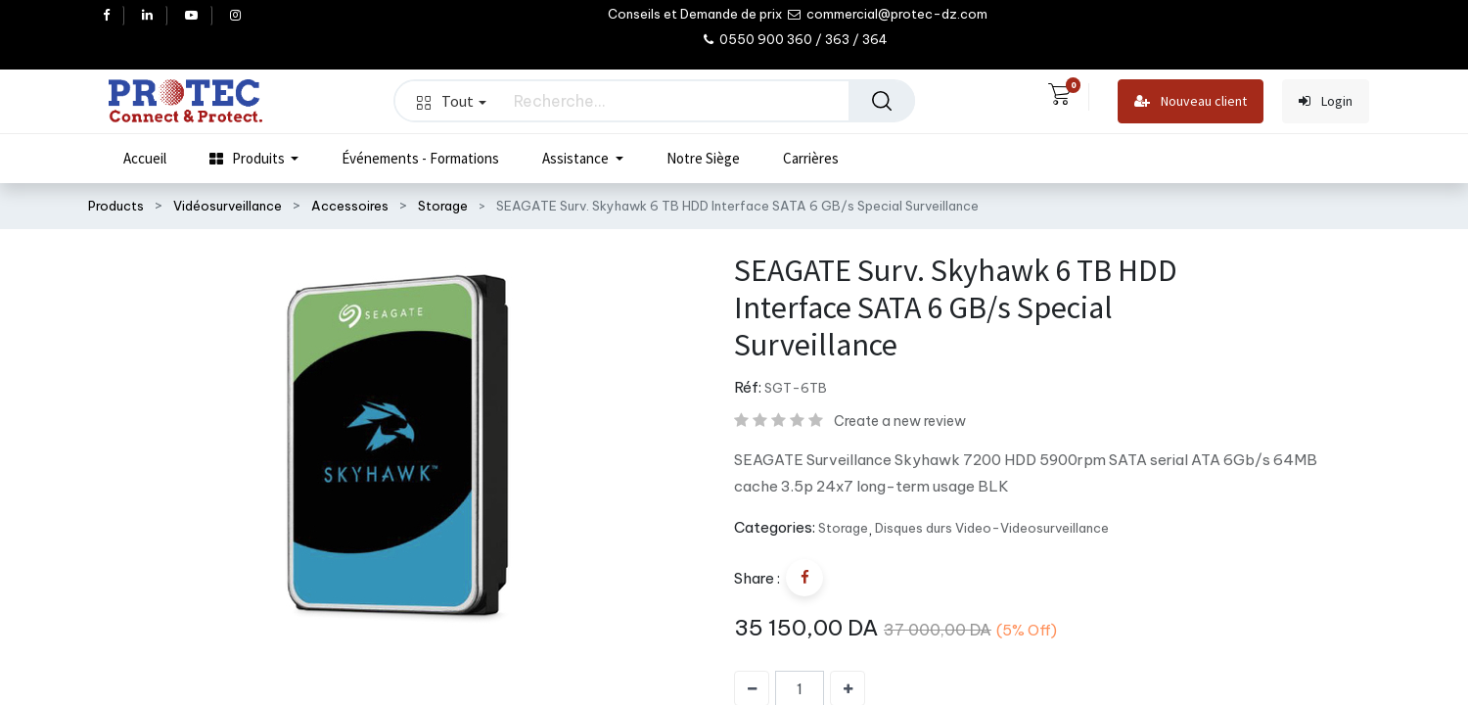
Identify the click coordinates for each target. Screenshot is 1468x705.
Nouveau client (1190, 101)
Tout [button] (451, 101)
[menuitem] (145, 158)
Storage (443, 205)
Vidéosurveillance (227, 205)
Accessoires (350, 205)
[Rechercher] (882, 100)
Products (116, 205)
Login (1326, 101)
